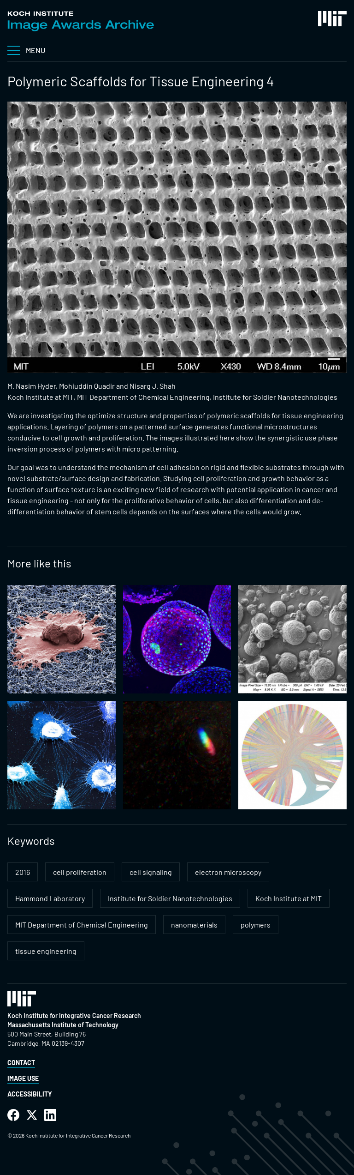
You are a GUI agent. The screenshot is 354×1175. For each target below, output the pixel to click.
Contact (21, 1063)
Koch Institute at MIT (288, 898)
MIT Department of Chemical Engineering (81, 924)
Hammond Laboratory (50, 898)
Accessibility (29, 1094)
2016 (22, 872)
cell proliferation (79, 872)
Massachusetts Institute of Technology (62, 1025)
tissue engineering (46, 950)
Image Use (23, 1078)
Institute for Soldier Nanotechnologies (170, 898)
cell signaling (151, 872)
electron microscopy (228, 872)
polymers (256, 924)
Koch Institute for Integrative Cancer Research (74, 1015)
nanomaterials (194, 924)
